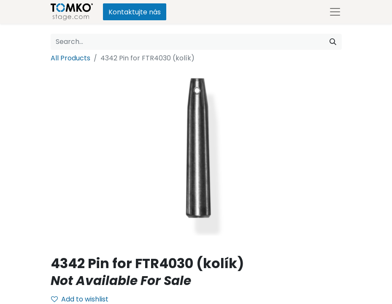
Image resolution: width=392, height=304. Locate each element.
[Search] (333, 42)
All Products (70, 58)
